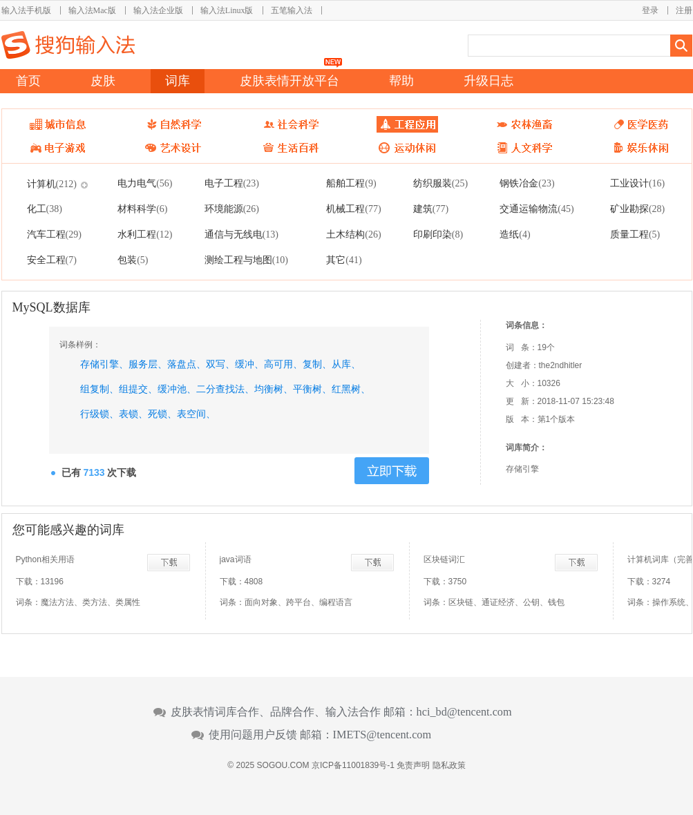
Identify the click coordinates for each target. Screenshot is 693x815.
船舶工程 (351, 183)
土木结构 (353, 234)
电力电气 (144, 183)
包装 (132, 259)
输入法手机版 (26, 10)
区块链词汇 (444, 559)
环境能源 (232, 208)
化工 (44, 208)
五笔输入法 (291, 10)
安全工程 (52, 259)
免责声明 (413, 765)
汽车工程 (54, 234)
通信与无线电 (241, 234)
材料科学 (142, 208)
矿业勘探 (637, 208)
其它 (343, 259)
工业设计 (637, 183)
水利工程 (144, 234)
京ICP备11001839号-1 (353, 765)
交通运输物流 (536, 208)
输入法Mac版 (92, 10)
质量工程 (635, 234)
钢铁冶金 (527, 183)
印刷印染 (438, 234)
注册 (684, 10)
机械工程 (353, 208)
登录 (650, 10)
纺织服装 (440, 183)
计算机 (52, 183)
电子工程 (232, 183)
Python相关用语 (45, 559)
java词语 (235, 559)
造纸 (515, 234)
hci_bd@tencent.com (464, 712)
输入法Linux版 (227, 10)
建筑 (430, 208)
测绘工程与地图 (246, 259)
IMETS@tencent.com (382, 735)
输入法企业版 (158, 10)
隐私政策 (449, 765)
